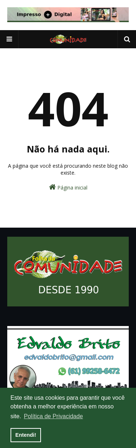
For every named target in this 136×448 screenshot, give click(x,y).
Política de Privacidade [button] (53, 416)
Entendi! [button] (25, 435)
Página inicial (68, 187)
